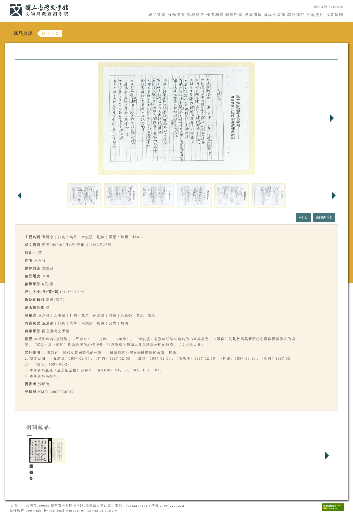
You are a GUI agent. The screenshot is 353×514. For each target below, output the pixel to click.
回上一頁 (51, 33)
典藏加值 (253, 14)
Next (332, 118)
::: (6, 2)
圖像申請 (234, 14)
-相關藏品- (38, 427)
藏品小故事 (275, 14)
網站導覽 (321, 7)
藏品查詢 (157, 14)
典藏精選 (195, 14)
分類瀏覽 (176, 14)
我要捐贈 (334, 14)
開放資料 (315, 14)
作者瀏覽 (215, 14)
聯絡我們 (296, 14)
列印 (303, 217)
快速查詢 (336, 7)
